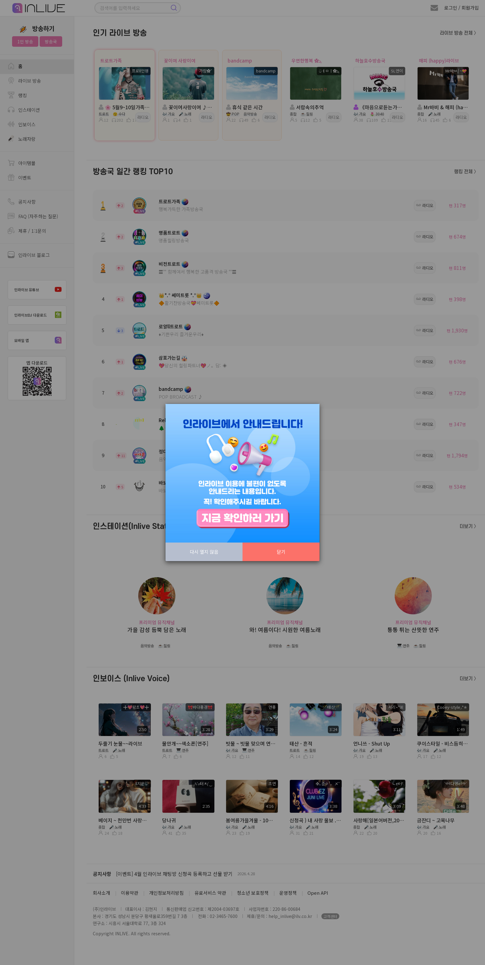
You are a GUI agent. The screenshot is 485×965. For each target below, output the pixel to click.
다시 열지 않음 (204, 551)
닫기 (281, 551)
